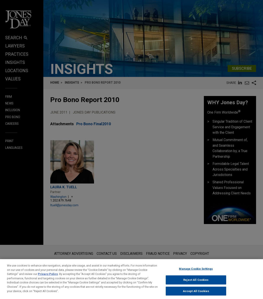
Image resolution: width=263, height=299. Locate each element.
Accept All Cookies (196, 294)
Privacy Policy (48, 277)
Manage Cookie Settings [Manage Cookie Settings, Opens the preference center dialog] (196, 272)
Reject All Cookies (195, 283)
